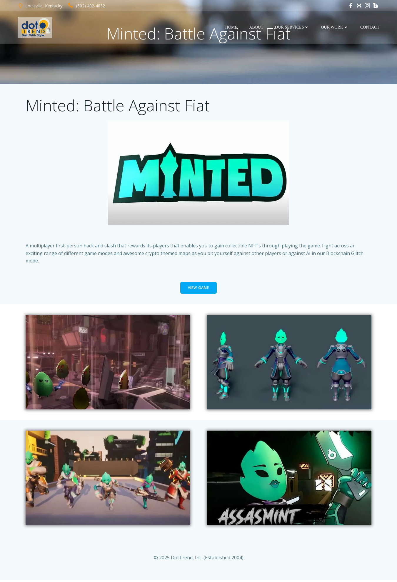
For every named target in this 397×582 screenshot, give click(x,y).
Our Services (292, 27)
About (256, 27)
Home (232, 27)
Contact (370, 27)
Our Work (335, 27)
